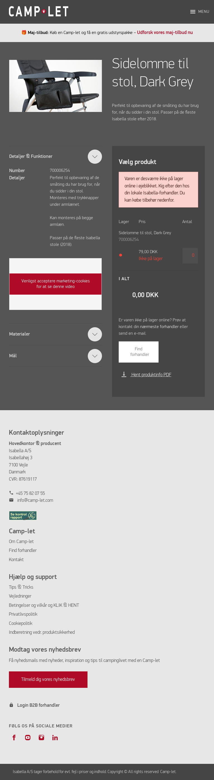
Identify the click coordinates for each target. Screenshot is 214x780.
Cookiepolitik (20, 623)
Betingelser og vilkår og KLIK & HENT (44, 605)
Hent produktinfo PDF (146, 375)
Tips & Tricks (21, 587)
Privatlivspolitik (23, 614)
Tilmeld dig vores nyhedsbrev (48, 679)
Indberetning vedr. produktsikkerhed (42, 632)
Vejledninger (20, 596)
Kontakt (16, 560)
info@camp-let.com (35, 500)
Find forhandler (139, 352)
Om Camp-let (21, 541)
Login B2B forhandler (38, 705)
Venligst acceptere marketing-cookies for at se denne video (55, 284)
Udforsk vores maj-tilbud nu (165, 32)
